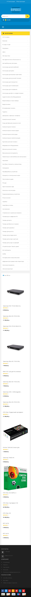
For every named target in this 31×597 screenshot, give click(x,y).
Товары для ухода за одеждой (10, 242)
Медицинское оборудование (10, 145)
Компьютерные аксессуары (10, 134)
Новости (5, 564)
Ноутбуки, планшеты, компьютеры (11, 164)
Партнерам (6, 567)
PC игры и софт (6, 44)
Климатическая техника (9, 119)
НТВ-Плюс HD (7, 514)
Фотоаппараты (6, 250)
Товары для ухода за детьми (10, 239)
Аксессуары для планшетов (9, 82)
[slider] (6, 309)
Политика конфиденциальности (11, 572)
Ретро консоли (6, 198)
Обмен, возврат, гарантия (10, 583)
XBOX (3, 52)
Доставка (5, 580)
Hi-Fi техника (5, 37)
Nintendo (4, 41)
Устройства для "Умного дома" (10, 246)
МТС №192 (6, 524)
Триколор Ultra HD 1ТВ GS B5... (11, 383)
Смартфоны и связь (7, 205)
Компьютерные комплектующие (11, 138)
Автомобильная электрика (9, 63)
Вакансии (5, 569)
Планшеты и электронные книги (11, 175)
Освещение (5, 168)
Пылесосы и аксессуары (8, 190)
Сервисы (4, 201)
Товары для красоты (8, 231)
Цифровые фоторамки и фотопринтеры (13, 261)
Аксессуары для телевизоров (10, 85)
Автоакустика (6, 56)
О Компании (6, 562)
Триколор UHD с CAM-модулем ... (12, 393)
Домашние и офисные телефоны (11, 115)
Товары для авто (7, 220)
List (8, 275)
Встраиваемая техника (8, 108)
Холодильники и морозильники (11, 257)
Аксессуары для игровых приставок (12, 74)
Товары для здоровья (8, 227)
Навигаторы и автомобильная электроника (14, 156)
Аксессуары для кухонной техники (11, 78)
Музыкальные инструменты (10, 153)
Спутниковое (6, 209)
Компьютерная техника (9, 127)
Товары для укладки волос (9, 235)
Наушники (5, 160)
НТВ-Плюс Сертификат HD (10, 504)
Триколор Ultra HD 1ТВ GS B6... (11, 363)
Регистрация (11, 1)
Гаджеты (4, 112)
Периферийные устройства (9, 171)
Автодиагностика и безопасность (11, 59)
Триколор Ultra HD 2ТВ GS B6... (11, 317)
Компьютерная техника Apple (10, 130)
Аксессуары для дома (8, 70)
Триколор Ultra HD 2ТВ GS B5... (11, 403)
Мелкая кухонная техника (9, 149)
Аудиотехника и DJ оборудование (11, 97)
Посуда (4, 183)
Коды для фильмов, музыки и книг (11, 123)
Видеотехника (6, 104)
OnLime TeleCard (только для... (11, 449)
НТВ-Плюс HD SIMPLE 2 (9, 494)
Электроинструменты (8, 265)
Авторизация (21, 1)
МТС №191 (6, 535)
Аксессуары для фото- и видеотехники (12, 93)
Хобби (4, 254)
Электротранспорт (7, 269)
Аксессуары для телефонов (9, 89)
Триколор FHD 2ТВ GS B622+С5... (12, 327)
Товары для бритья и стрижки (10, 224)
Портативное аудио (7, 179)
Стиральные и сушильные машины (11, 213)
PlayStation (5, 48)
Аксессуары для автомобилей (10, 67)
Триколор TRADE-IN (8, 459)
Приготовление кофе (8, 186)
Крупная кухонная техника (9, 142)
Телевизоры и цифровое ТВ (9, 216)
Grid (4, 275)
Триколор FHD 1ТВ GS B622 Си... (12, 307)
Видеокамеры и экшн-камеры (10, 100)
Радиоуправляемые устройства (11, 194)
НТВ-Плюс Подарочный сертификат (13, 413)
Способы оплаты (7, 578)
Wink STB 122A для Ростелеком (12, 373)
